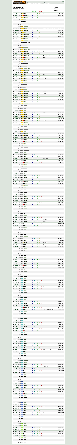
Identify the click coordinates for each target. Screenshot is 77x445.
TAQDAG (16, 99)
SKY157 (16, 362)
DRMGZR (16, 116)
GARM (16, 131)
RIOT (16, 278)
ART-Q (16, 40)
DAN (16, 28)
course (34, 3)
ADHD (16, 305)
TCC (16, 299)
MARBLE (16, 435)
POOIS (16, 402)
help (44, 3)
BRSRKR (16, 332)
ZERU (16, 59)
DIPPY (16, 141)
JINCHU (16, 284)
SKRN (16, 364)
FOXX (16, 385)
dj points (40, 3)
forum (47, 3)
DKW (16, 345)
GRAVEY (16, 366)
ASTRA (16, 423)
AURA (16, 286)
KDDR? (16, 82)
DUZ (16, 343)
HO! (16, 437)
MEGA (16, 431)
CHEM (16, 177)
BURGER (16, 72)
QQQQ (16, 95)
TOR (16, 406)
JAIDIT (16, 383)
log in (63, 1)
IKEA (16, 223)
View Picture (43, 68)
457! (16, 156)
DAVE (16, 368)
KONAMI (16, 36)
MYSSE (16, 53)
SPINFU (16, 433)
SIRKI (16, 263)
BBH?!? (16, 158)
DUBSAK (16, 118)
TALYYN (16, 309)
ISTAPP (16, 267)
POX (16, 347)
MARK (16, 135)
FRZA (16, 339)
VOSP (16, 290)
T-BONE (16, 179)
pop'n (49, 3)
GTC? (16, 173)
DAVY (16, 282)
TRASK (16, 410)
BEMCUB (16, 137)
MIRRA (16, 133)
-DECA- (16, 122)
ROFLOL (16, 101)
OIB (16, 38)
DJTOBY (16, 240)
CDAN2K (16, 112)
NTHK (16, 227)
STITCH (16, 221)
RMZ (16, 238)
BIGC (16, 34)
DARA (16, 248)
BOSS (16, 162)
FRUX (16, 55)
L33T (16, 68)
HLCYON (16, 301)
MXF (16, 351)
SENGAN (16, 381)
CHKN (16, 17)
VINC (16, 353)
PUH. (16, 307)
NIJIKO (16, 303)
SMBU (16, 49)
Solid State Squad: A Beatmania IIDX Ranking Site (19, 2)
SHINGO (16, 269)
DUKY (16, 330)
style (32, 3)
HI (16, 93)
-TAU (16, 288)
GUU (16, 257)
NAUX (16, 154)
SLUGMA (16, 110)
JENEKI (16, 429)
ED (16, 183)
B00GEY (16, 185)
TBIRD (16, 404)
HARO (16, 175)
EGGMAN (16, 152)
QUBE (16, 219)
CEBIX (16, 139)
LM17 (16, 51)
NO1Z (16, 414)
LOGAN (16, 280)
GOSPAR (16, 427)
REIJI (16, 164)
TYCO (16, 393)
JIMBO (16, 13)
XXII (16, 412)
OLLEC (16, 217)
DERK (16, 19)
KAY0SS (16, 30)
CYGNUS (16, 143)
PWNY (16, 261)
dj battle (37, 3)
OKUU (16, 242)
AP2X (16, 47)
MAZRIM (16, 246)
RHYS (16, 202)
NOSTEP (16, 395)
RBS (16, 322)
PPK (16, 360)
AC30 (16, 341)
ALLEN (16, 204)
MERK (16, 74)
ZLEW (16, 370)
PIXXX (16, 181)
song (27, 3)
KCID (16, 320)
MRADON (16, 328)
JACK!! (16, 389)
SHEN (16, 215)
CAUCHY (16, 387)
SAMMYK (16, 259)
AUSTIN (16, 225)
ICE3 (16, 326)
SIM (16, 114)
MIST (16, 61)
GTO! (16, 194)
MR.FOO (16, 311)
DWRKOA (16, 196)
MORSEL (16, 425)
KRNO (16, 416)
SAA (16, 206)
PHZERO (16, 374)
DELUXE (16, 97)
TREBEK (16, 200)
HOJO (16, 89)
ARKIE (16, 32)
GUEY (16, 91)
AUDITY (16, 15)
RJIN (16, 26)
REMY (16, 408)
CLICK (16, 349)
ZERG (16, 120)
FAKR (16, 78)
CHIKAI (16, 244)
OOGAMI (16, 57)
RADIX (16, 324)
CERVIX (16, 70)
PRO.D (16, 80)
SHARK (16, 391)
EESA (16, 160)
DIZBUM (16, 265)
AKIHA (16, 198)
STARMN (16, 372)
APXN (16, 76)
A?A (16, 236)
